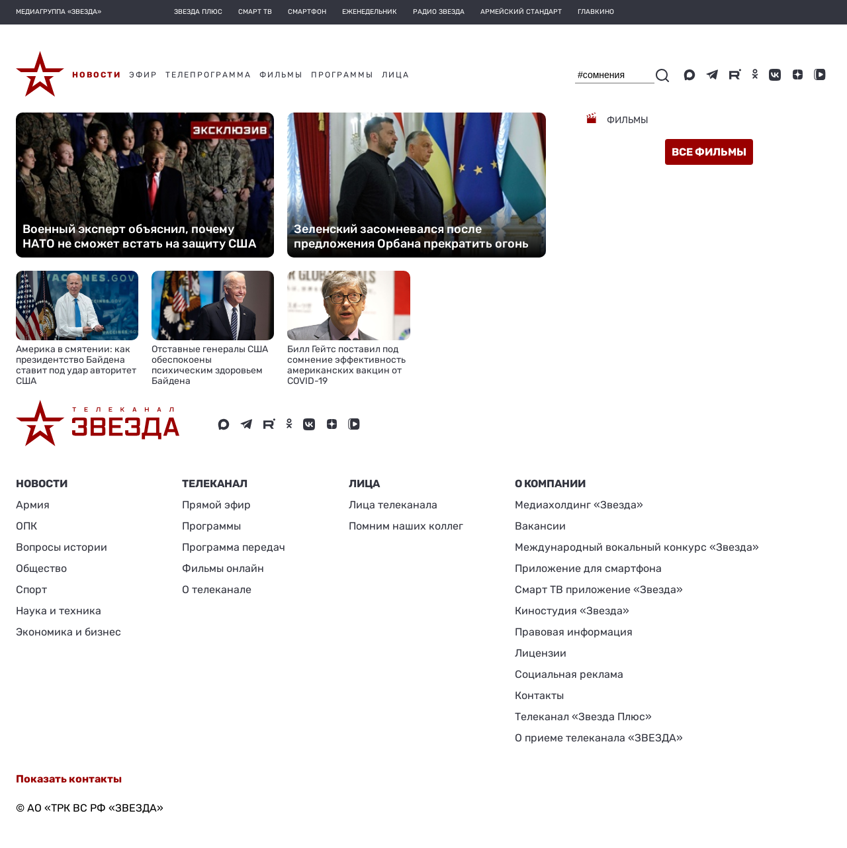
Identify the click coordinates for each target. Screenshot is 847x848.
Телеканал (214, 483)
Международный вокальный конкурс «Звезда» (637, 547)
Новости (41, 483)
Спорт (31, 589)
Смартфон (307, 12)
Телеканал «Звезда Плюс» (583, 716)
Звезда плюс (198, 12)
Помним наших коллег (406, 526)
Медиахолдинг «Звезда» (579, 504)
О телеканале (216, 589)
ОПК (26, 526)
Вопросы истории (61, 547)
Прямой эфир (216, 504)
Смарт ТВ (255, 12)
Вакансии (540, 526)
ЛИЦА (364, 483)
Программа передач (233, 547)
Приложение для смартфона (588, 568)
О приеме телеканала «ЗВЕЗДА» (599, 737)
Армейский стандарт (521, 12)
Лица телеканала (393, 504)
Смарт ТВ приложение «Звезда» (599, 589)
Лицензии (540, 653)
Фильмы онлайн (223, 568)
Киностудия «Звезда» (572, 610)
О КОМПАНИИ (550, 483)
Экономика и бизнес (68, 632)
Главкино (596, 12)
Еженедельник (369, 12)
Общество (41, 568)
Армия (33, 504)
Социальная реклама (569, 674)
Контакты (539, 695)
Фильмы (626, 120)
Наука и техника (58, 610)
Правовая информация (574, 632)
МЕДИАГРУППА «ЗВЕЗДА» (58, 12)
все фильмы (709, 152)
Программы (211, 526)
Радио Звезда (439, 12)
